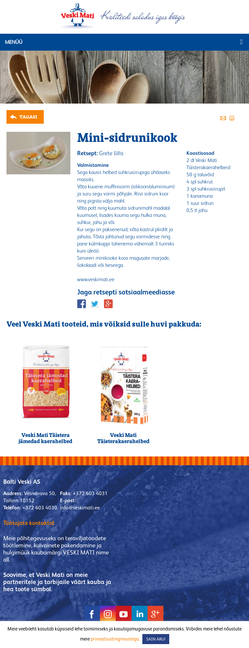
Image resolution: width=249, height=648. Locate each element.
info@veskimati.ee (80, 508)
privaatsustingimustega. (115, 639)
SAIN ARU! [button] (155, 639)
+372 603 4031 (90, 493)
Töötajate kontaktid (28, 522)
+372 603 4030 (39, 508)
